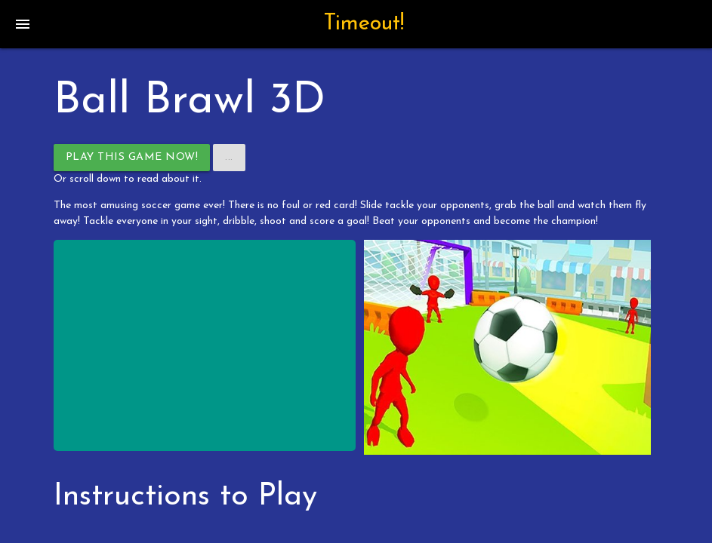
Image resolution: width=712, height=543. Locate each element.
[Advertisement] (205, 345)
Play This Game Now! (132, 157)
